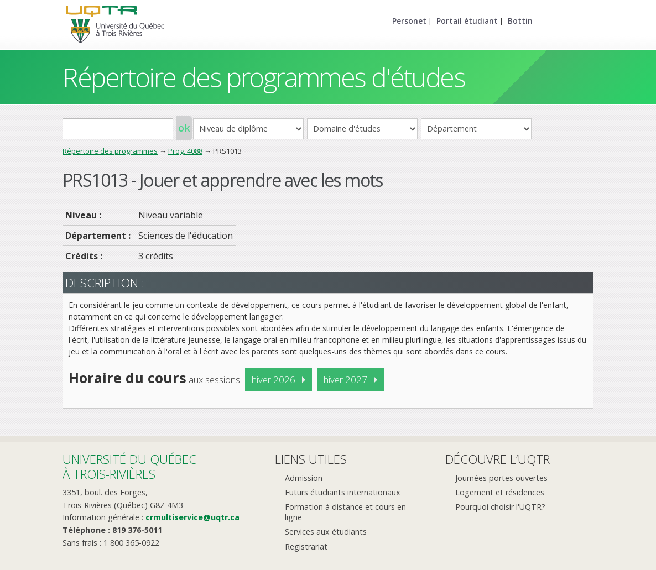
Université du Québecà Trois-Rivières (129, 466)
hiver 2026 (273, 379)
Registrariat (306, 546)
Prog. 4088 (185, 151)
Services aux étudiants (326, 531)
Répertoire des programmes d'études (264, 77)
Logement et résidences (499, 492)
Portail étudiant (467, 20)
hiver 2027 (345, 379)
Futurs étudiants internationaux (342, 492)
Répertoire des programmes (110, 151)
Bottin (520, 20)
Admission (303, 478)
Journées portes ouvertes (501, 478)
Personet (409, 20)
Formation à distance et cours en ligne (345, 511)
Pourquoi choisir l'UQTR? (500, 506)
